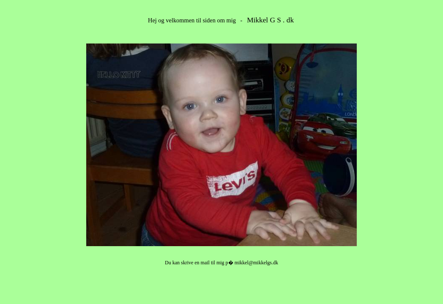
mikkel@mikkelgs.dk (256, 263)
